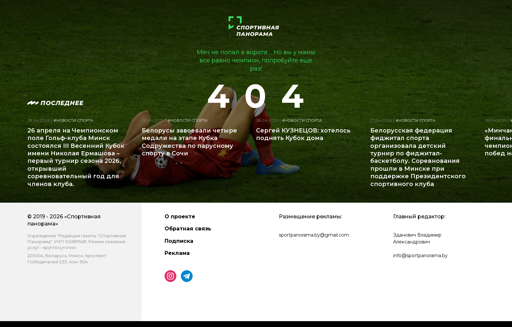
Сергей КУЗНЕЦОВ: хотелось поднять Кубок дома (303, 134)
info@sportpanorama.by (420, 255)
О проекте (180, 216)
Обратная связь (188, 229)
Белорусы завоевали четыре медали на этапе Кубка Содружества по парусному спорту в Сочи (189, 142)
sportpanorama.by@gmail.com (314, 235)
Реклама (177, 253)
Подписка (179, 241)
